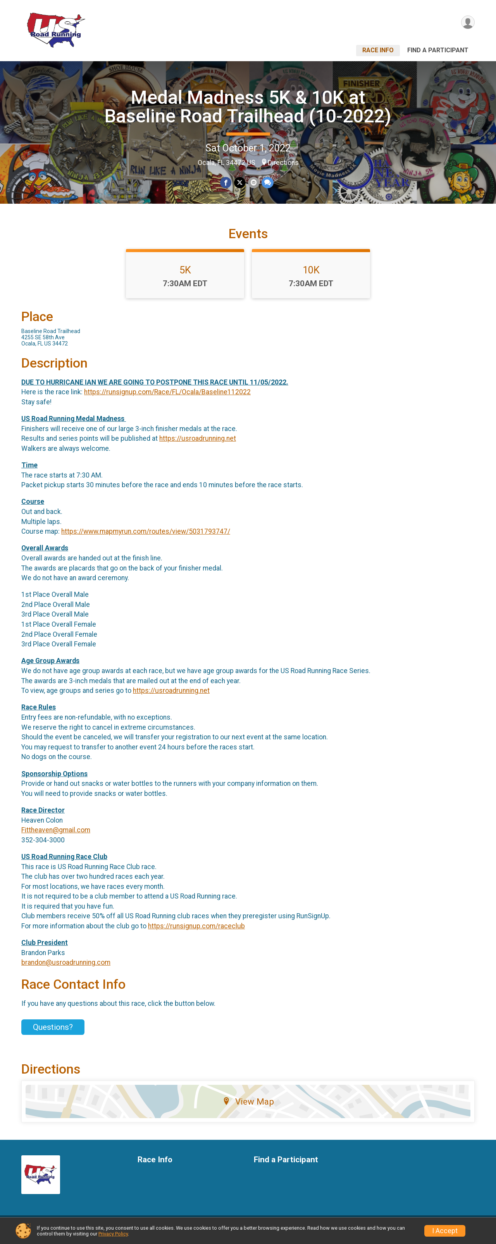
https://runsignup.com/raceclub (196, 931)
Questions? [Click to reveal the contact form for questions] (53, 1031)
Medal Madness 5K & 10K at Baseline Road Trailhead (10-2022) (248, 106)
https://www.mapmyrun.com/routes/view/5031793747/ (145, 536)
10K (311, 274)
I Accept (445, 1231)
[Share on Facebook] (226, 182)
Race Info (378, 50)
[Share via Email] (253, 182)
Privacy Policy (113, 1234)
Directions (283, 163)
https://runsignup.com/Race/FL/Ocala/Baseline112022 (167, 396)
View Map (248, 1106)
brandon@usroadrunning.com (65, 967)
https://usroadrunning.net (197, 443)
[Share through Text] (267, 182)
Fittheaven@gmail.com (55, 834)
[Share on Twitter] (239, 182)
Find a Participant (437, 50)
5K (185, 274)
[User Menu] (467, 22)
